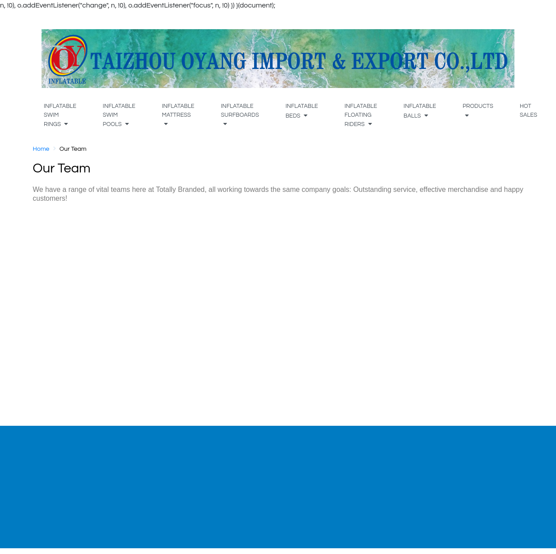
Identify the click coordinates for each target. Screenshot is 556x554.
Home (41, 149)
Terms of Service (449, 466)
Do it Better (66, 488)
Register (155, 477)
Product (248, 456)
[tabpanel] (90, 466)
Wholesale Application (364, 477)
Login (150, 456)
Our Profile (64, 456)
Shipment (251, 477)
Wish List (156, 488)
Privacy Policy (444, 456)
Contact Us (253, 488)
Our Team (63, 466)
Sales (56, 477)
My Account (160, 466)
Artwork (248, 466)
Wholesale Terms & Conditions (359, 461)
